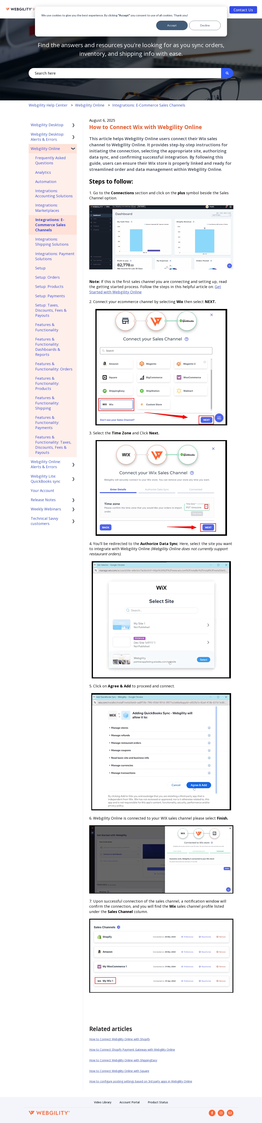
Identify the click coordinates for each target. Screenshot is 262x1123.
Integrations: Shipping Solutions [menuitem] (52, 242)
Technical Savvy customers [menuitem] (44, 521)
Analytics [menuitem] (43, 172)
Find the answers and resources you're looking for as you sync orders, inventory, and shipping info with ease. (131, 49)
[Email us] (230, 1113)
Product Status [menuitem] (158, 1102)
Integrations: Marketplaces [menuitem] (47, 208)
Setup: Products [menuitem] (49, 286)
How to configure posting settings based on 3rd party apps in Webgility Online (140, 1081)
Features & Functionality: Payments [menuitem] (47, 422)
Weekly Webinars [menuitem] (46, 508)
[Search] (227, 73)
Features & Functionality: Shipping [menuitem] (47, 402)
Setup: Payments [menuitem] (50, 295)
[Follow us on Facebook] (212, 1113)
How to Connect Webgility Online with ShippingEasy (123, 1060)
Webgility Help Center (48, 105)
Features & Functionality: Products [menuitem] (47, 383)
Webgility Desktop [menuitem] (47, 124)
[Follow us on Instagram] (221, 1113)
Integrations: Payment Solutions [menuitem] (55, 256)
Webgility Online (89, 105)
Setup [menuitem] (40, 268)
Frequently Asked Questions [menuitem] (50, 160)
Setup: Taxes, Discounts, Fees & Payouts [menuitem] (51, 310)
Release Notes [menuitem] (43, 499)
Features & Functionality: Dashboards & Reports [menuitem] (47, 347)
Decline (205, 25)
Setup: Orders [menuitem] (47, 277)
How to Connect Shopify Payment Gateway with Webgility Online (132, 1049)
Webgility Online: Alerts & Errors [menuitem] (46, 464)
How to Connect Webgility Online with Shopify (119, 1039)
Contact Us (243, 9)
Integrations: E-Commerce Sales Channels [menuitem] (50, 224)
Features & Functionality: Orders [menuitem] (53, 366)
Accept (172, 25)
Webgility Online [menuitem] (45, 148)
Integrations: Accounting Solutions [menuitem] (54, 193)
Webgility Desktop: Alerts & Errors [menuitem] (47, 137)
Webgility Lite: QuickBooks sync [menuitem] (45, 479)
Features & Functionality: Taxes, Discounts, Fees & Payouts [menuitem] (53, 445)
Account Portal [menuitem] (130, 1102)
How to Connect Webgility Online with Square (119, 1071)
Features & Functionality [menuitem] (46, 327)
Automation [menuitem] (45, 181)
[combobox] (125, 73)
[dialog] (131, 21)
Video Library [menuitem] (102, 1102)
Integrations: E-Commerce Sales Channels (148, 105)
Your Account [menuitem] (42, 490)
